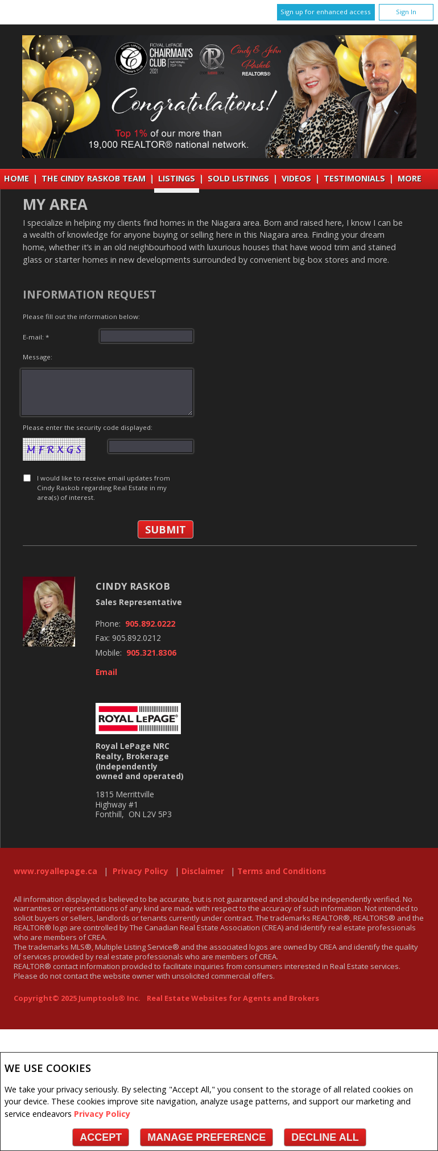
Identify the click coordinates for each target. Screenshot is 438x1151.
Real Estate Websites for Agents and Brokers (233, 998)
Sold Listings (238, 178)
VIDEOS (296, 178)
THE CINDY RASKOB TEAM (94, 178)
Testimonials (354, 178)
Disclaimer (202, 871)
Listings (176, 178)
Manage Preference (206, 1137)
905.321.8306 (151, 653)
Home (16, 178)
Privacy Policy (102, 1113)
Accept (101, 1137)
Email (106, 672)
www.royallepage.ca (55, 871)
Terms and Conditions (281, 871)
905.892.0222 (150, 624)
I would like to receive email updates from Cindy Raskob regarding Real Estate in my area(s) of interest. (103, 488)
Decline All (324, 1137)
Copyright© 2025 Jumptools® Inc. (77, 998)
